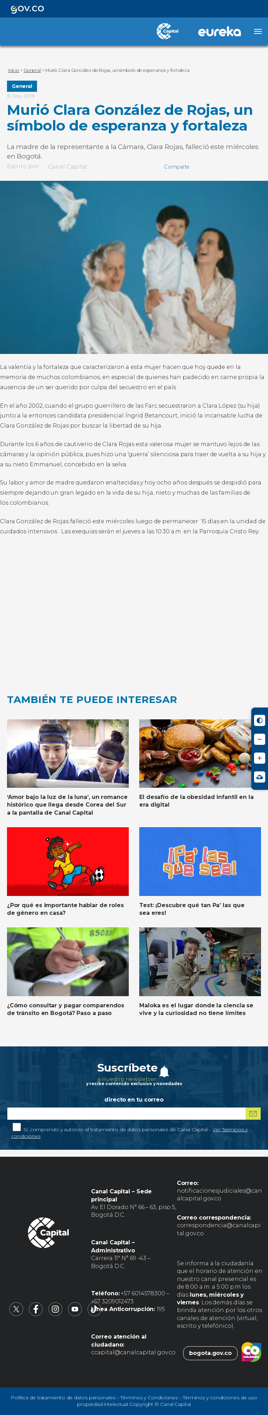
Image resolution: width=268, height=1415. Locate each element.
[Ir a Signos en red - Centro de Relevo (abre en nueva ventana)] (259, 777)
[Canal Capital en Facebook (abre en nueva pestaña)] (36, 1314)
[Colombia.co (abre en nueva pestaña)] (251, 1353)
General (22, 86)
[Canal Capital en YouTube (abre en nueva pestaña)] (75, 1314)
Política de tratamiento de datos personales (63, 1397)
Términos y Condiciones (149, 1397)
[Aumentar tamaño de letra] (259, 758)
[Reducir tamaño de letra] (259, 739)
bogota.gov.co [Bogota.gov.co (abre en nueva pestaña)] (210, 1353)
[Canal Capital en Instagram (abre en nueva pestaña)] (55, 1314)
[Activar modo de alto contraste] (259, 720)
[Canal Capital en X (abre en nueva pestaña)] (16, 1314)
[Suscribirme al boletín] (253, 1113)
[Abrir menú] (258, 31)
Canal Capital (68, 166)
